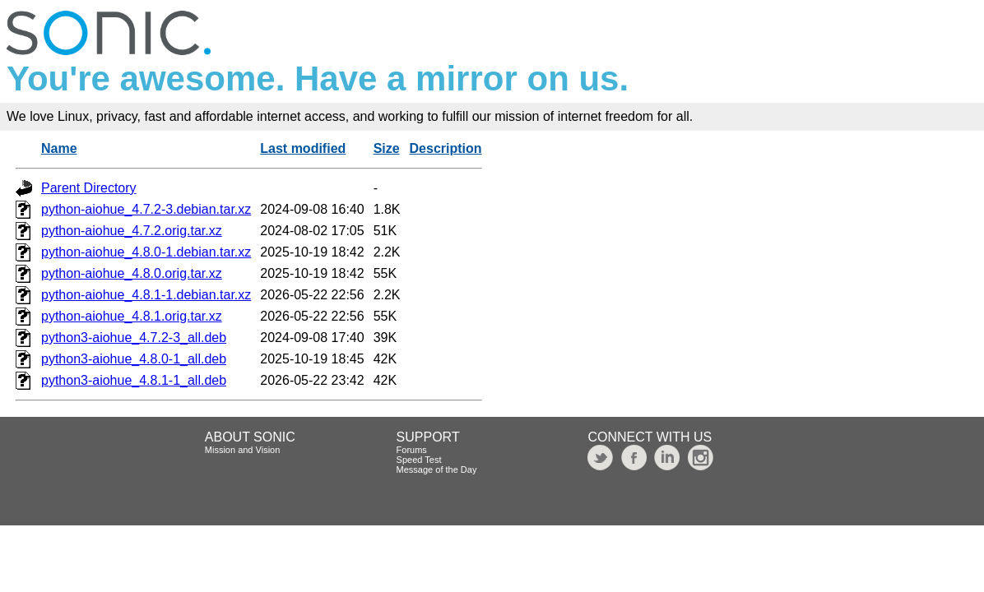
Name (59, 148)
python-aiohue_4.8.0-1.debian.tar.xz (146, 252)
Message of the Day (437, 469)
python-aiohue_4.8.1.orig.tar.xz (131, 316)
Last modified (303, 148)
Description (446, 148)
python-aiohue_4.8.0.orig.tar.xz (131, 273)
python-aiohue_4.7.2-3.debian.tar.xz (146, 209)
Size (387, 148)
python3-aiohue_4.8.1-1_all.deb (133, 380)
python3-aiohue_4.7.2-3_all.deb (133, 338)
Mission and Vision (243, 450)
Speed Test (419, 460)
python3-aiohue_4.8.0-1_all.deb (133, 359)
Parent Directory (89, 188)
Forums (412, 450)
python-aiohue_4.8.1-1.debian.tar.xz (146, 295)
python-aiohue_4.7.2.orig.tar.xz (131, 231)
